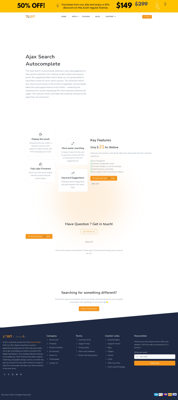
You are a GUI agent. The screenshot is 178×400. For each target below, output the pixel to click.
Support (110, 17)
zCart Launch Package (115, 367)
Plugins (86, 17)
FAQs (108, 359)
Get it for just (104, 178)
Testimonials (53, 359)
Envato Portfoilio (55, 347)
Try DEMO (147, 17)
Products (51, 343)
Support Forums (112, 343)
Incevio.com (52, 340)
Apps (74, 17)
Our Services (53, 351)
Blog (97, 17)
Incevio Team (35, 342)
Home (63, 17)
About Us (52, 355)
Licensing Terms (83, 340)
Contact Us (52, 363)
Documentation (112, 340)
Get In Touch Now (89, 309)
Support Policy (83, 343)
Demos (109, 355)
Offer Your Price (112, 363)
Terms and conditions (85, 351)
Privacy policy (82, 347)
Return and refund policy (87, 355)
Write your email (141, 352)
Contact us (89, 231)
